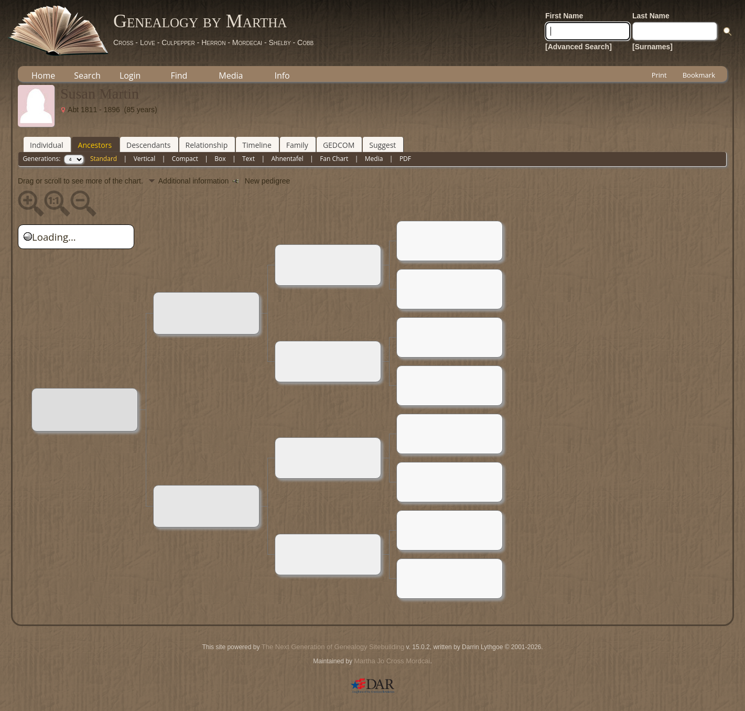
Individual (46, 145)
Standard (103, 158)
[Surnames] (652, 46)
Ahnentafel (287, 158)
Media (231, 75)
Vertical (145, 158)
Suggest (382, 145)
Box (219, 158)
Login (130, 75)
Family (297, 145)
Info (281, 75)
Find (178, 75)
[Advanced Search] (578, 46)
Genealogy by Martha (200, 20)
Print (659, 75)
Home (43, 75)
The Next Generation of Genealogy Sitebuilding (333, 647)
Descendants (148, 145)
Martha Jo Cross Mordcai (392, 661)
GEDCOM (338, 145)
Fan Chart (334, 158)
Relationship (207, 145)
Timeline (257, 145)
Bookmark (699, 75)
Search (87, 75)
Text (248, 158)
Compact (185, 158)
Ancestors (95, 145)
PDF (405, 158)
